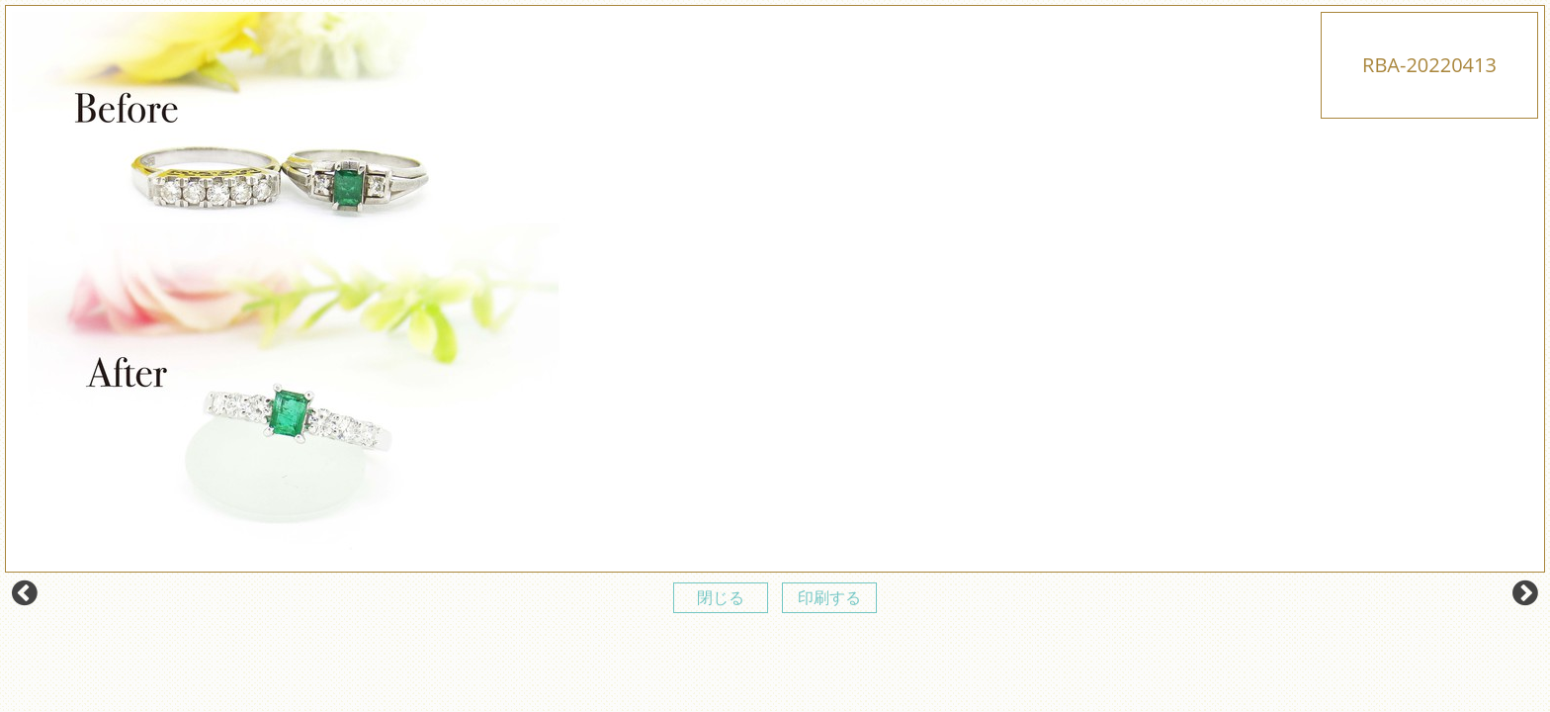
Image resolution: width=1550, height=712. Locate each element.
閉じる (720, 597)
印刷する (829, 597)
